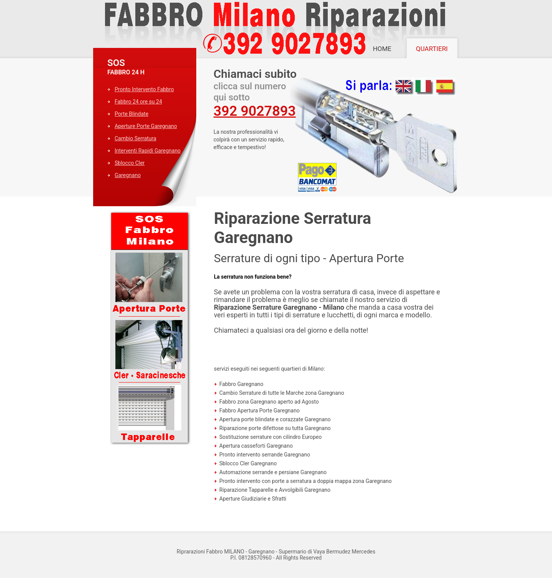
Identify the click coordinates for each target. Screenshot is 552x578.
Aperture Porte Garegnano (146, 126)
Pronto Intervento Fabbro (144, 89)
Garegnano (128, 175)
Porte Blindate (131, 114)
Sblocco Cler (130, 163)
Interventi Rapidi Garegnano (148, 151)
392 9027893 (255, 111)
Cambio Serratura (135, 138)
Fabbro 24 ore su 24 (138, 102)
